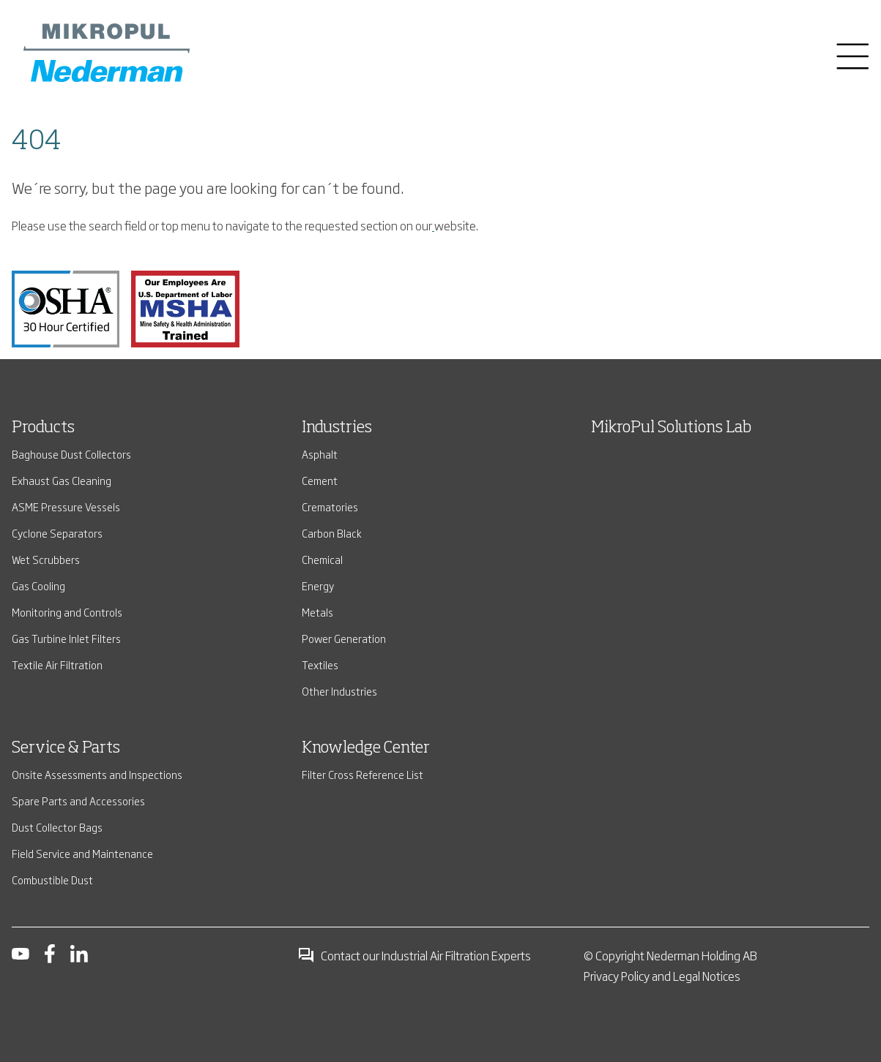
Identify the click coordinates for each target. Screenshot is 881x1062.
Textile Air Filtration (57, 664)
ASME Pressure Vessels (66, 506)
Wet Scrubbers (46, 559)
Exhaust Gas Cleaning (61, 480)
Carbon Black (332, 533)
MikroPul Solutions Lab (671, 428)
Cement (320, 480)
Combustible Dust (52, 879)
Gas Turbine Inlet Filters (66, 638)
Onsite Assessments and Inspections (97, 774)
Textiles (320, 664)
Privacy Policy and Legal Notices (662, 975)
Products (43, 428)
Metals (317, 612)
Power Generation (344, 638)
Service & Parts (66, 748)
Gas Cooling (38, 585)
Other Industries (339, 690)
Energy (318, 585)
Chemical (322, 559)
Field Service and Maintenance (82, 853)
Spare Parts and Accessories (78, 800)
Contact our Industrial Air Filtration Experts (414, 955)
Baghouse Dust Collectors (71, 454)
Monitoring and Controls (67, 612)
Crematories (330, 506)
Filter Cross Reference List (362, 774)
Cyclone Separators (57, 533)
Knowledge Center (366, 748)
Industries (337, 428)
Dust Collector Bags (57, 827)
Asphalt (320, 454)
